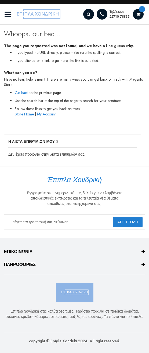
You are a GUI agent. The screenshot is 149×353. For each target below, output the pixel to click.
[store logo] (33, 14)
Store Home (24, 114)
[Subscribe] (128, 222)
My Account (46, 114)
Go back (21, 92)
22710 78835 (119, 16)
